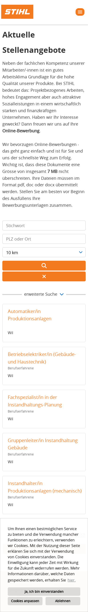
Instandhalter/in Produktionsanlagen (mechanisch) (45, 487)
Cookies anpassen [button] (25, 601)
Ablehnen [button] (62, 601)
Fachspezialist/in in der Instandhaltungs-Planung (35, 401)
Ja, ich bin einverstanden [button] (44, 591)
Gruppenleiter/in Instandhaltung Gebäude (43, 444)
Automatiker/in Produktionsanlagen (29, 315)
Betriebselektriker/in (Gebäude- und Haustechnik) (42, 358)
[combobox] (44, 252)
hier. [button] (72, 580)
